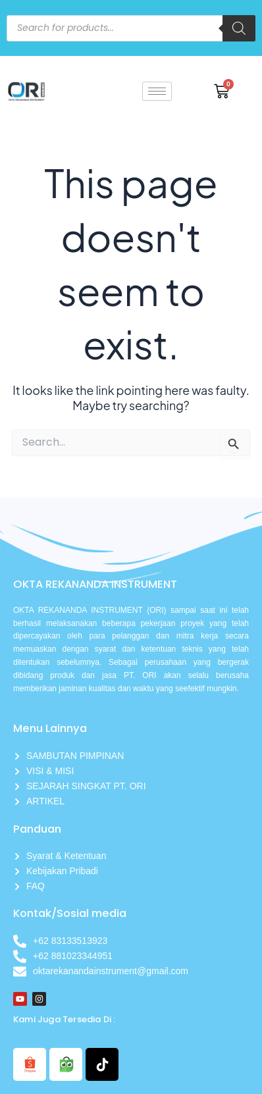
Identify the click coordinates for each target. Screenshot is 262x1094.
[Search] (239, 28)
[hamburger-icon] (157, 91)
